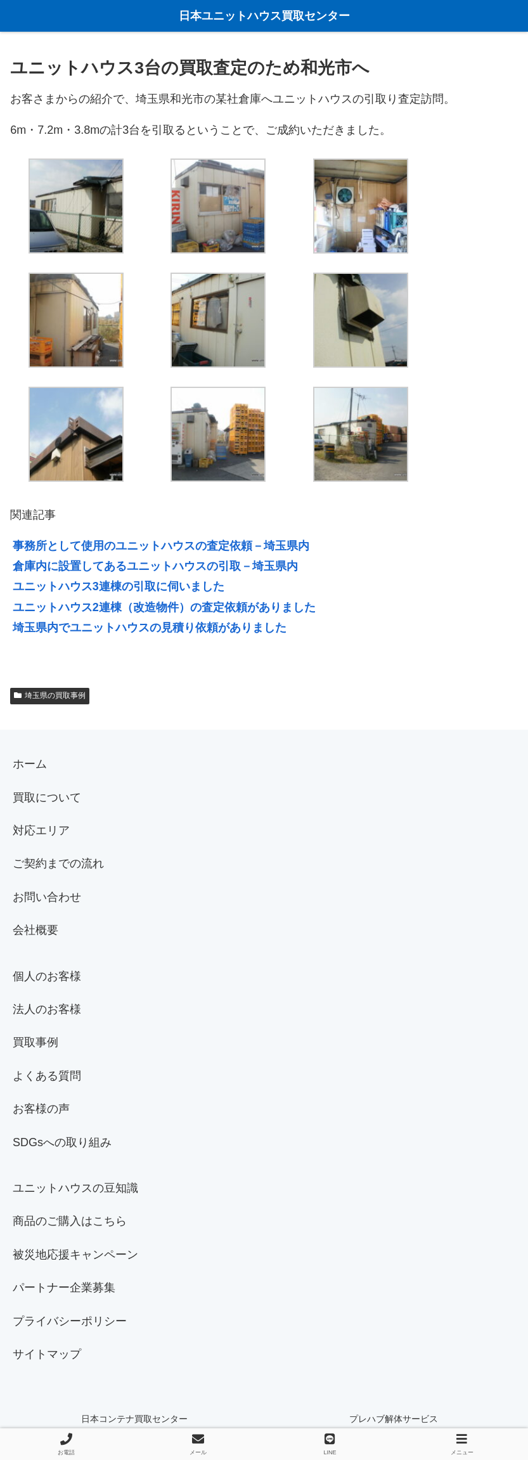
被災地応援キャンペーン (75, 1254)
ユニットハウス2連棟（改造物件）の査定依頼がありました (164, 607)
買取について (47, 797)
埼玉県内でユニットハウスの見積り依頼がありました (150, 627)
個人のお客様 (47, 976)
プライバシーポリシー (70, 1321)
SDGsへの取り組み (62, 1142)
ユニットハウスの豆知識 (75, 1188)
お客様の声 (41, 1108)
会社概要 (35, 930)
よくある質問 (47, 1075)
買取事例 (35, 1042)
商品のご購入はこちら (70, 1221)
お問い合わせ (47, 897)
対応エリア (41, 830)
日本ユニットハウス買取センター (264, 16)
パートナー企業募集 (64, 1287)
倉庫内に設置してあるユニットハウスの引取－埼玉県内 (155, 566)
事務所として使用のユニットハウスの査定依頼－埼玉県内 (161, 545)
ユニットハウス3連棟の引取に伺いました (118, 586)
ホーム (30, 764)
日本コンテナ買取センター (134, 1419)
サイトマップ (47, 1354)
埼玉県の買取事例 (50, 695)
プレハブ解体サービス (393, 1419)
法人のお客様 (47, 1009)
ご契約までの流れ (58, 863)
